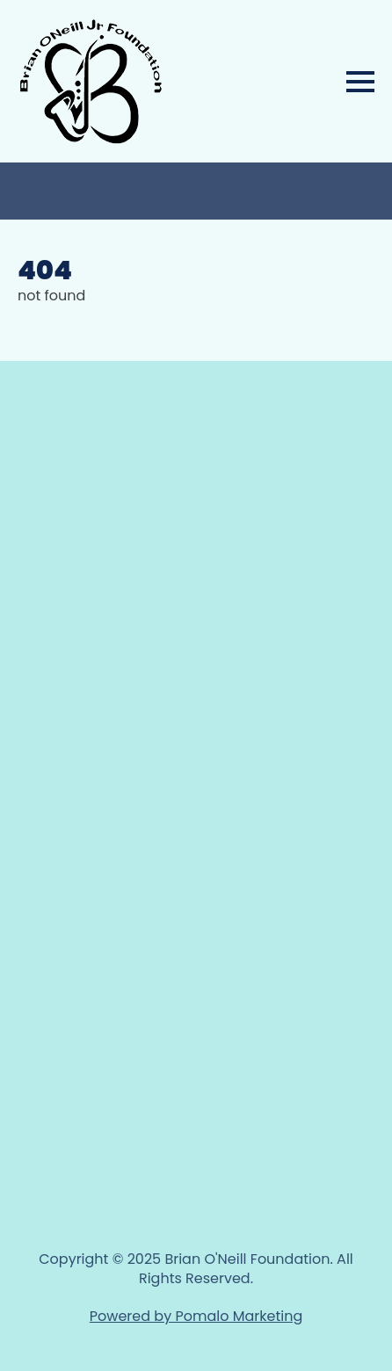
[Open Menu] (360, 82)
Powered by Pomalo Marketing (196, 1316)
